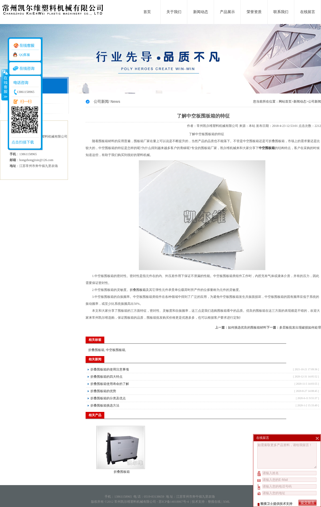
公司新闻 (314, 101)
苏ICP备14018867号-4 (174, 502)
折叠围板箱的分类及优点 (108, 398)
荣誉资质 (254, 12)
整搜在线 (214, 502)
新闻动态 (200, 12)
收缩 (4, 84)
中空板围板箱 (115, 350)
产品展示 (227, 12)
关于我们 (173, 12)
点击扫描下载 (23, 142)
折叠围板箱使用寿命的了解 (109, 384)
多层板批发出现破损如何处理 (300, 327)
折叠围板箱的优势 (103, 391)
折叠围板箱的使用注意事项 (109, 369)
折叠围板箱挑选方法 (104, 405)
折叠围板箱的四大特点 (106, 377)
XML (226, 502)
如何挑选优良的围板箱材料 (247, 327)
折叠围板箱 (138, 290)
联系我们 (280, 12)
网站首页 (285, 101)
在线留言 (307, 12)
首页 (147, 12)
